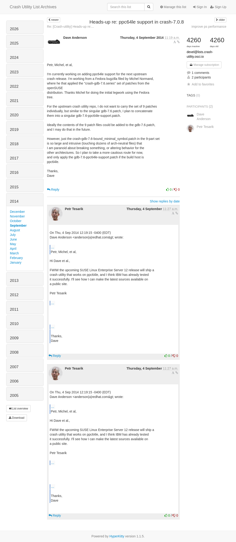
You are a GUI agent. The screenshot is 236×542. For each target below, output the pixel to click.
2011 (14, 309)
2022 (14, 86)
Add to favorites (200, 84)
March (14, 253)
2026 (14, 29)
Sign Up (218, 7)
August (15, 230)
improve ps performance (209, 26)
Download (16, 417)
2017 (14, 158)
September (18, 225)
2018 (14, 144)
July (13, 235)
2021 (14, 101)
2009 (14, 338)
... (52, 247)
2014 (14, 201)
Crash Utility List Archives (33, 7)
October (15, 221)
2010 (14, 324)
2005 (14, 395)
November (17, 216)
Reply (53, 189)
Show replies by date (165, 201)
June (13, 239)
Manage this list (173, 7)
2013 (14, 280)
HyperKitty (116, 536)
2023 (14, 72)
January (15, 262)
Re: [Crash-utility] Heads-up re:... (70, 26)
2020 (14, 115)
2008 (14, 352)
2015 (14, 187)
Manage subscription (204, 64)
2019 (14, 129)
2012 (14, 295)
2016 (14, 172)
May (13, 244)
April (13, 248)
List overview (18, 408)
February (16, 258)
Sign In (200, 7)
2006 (14, 381)
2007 (14, 367)
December (17, 212)
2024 (14, 57)
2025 (14, 43)
